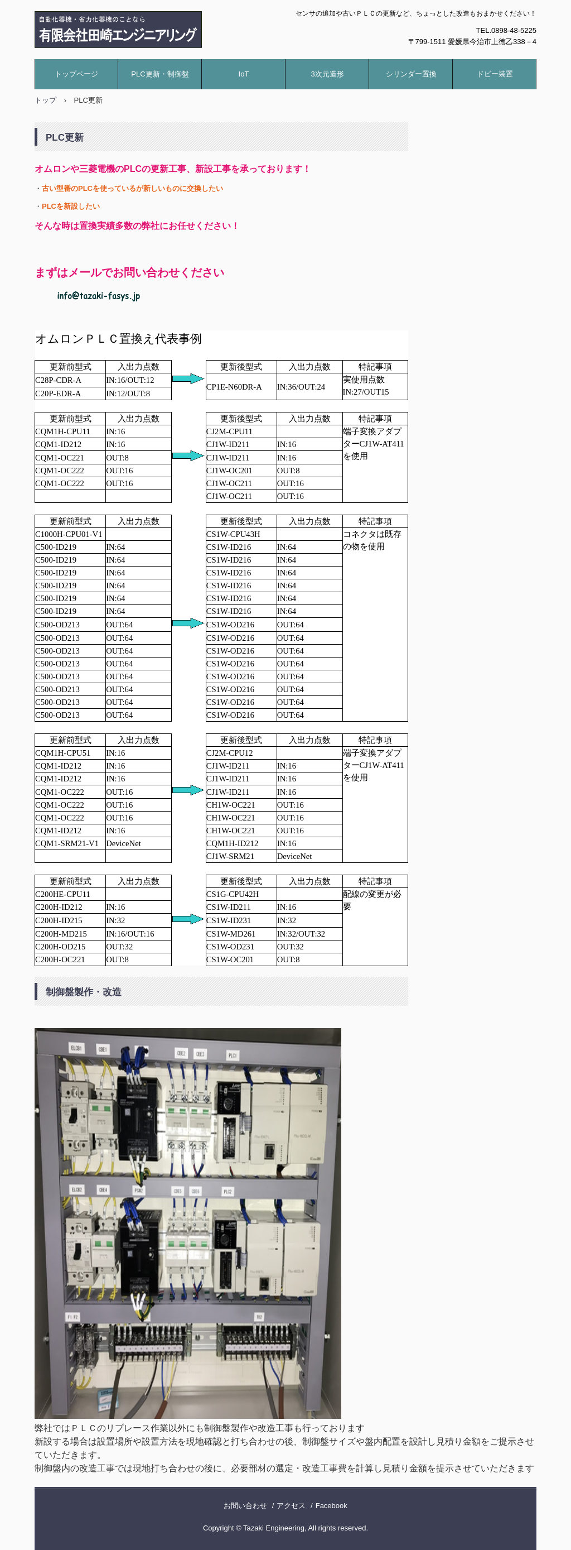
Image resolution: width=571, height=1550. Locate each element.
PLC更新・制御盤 (159, 74)
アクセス (291, 1505)
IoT (244, 74)
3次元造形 (327, 74)
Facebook (331, 1505)
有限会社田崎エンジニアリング (154, 29)
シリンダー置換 (411, 74)
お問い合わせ (245, 1505)
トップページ (76, 74)
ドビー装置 (495, 74)
